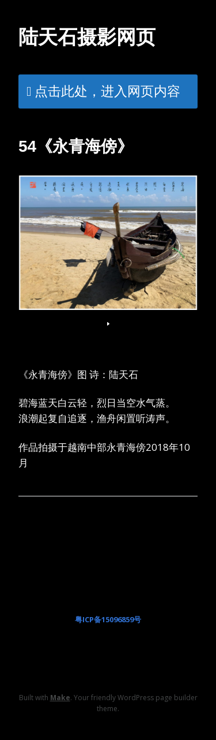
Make (60, 697)
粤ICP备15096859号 (108, 619)
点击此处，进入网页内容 (107, 90)
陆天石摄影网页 (87, 37)
